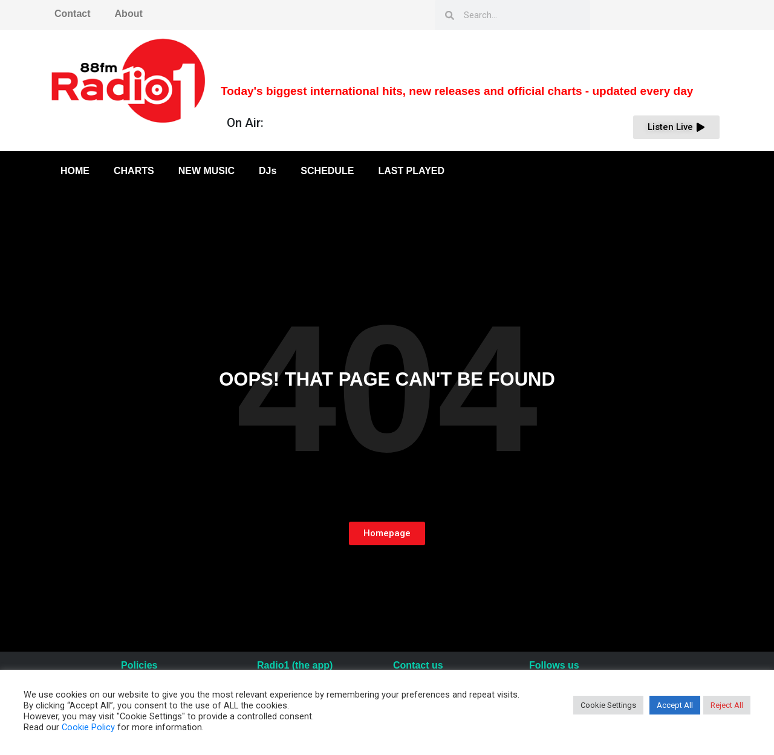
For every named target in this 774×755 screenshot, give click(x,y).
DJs (267, 171)
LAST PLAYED (411, 171)
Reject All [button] (727, 705)
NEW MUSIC (206, 171)
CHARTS (134, 171)
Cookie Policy (88, 727)
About (129, 13)
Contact (72, 13)
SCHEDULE (327, 171)
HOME (74, 171)
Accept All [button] (675, 705)
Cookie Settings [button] (608, 705)
